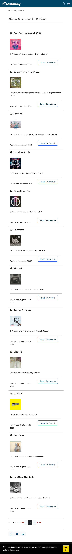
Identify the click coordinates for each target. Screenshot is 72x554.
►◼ (40, 522)
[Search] (63, 3)
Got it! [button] (66, 549)
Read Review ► (48, 62)
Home (12, 11)
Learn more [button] (14, 550)
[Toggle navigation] (68, 3)
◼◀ (21, 522)
